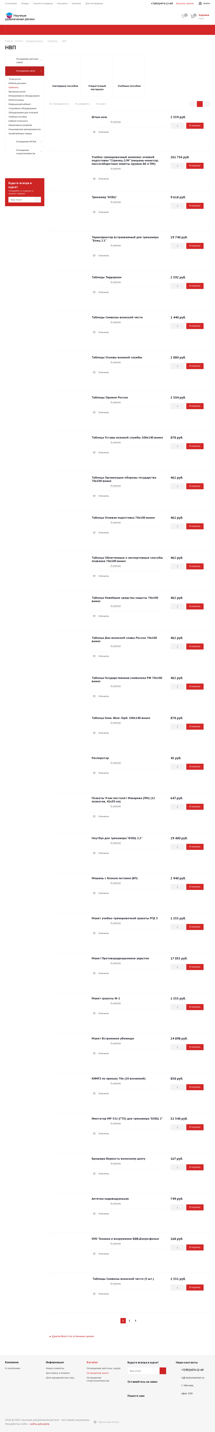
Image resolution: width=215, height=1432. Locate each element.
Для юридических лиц (60, 1377)
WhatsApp (139, 1389)
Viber (130, 1389)
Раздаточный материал (97, 87)
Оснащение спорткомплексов (98, 1379)
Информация (55, 1362)
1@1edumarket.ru (192, 1377)
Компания (11, 1362)
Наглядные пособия (65, 85)
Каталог (92, 1362)
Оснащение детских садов (103, 1368)
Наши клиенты (55, 1368)
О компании (12, 1368)
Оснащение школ (98, 1373)
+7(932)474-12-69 (192, 1369)
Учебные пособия (129, 85)
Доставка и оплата (58, 1373)
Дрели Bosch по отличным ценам (73, 1336)
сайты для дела (39, 1423)
